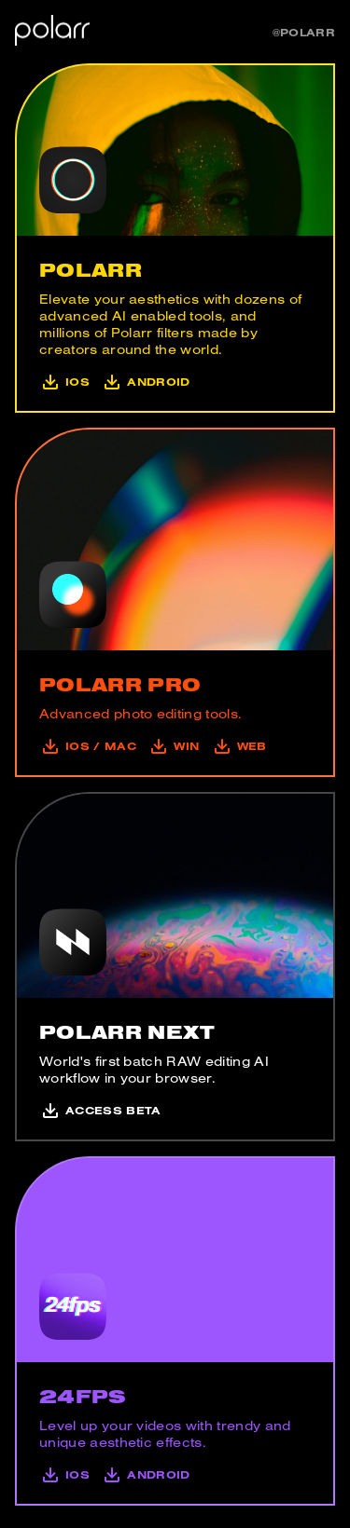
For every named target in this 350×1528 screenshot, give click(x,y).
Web (236, 746)
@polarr (304, 32)
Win (171, 746)
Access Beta (100, 1110)
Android (143, 382)
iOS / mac (87, 746)
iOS (64, 382)
